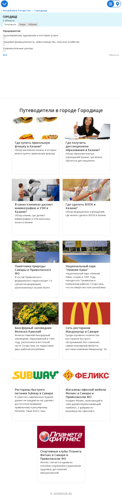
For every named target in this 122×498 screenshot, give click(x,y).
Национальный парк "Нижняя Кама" (81, 268)
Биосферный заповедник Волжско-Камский (33, 329)
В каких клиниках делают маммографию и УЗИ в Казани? (34, 208)
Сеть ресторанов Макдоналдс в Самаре (82, 329)
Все (5, 55)
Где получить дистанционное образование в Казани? (83, 146)
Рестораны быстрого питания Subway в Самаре (34, 391)
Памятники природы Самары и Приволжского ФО (33, 269)
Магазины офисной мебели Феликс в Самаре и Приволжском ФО (86, 393)
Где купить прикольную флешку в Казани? (32, 144)
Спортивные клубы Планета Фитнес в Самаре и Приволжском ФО (60, 454)
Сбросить (114, 55)
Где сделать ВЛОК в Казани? (80, 206)
